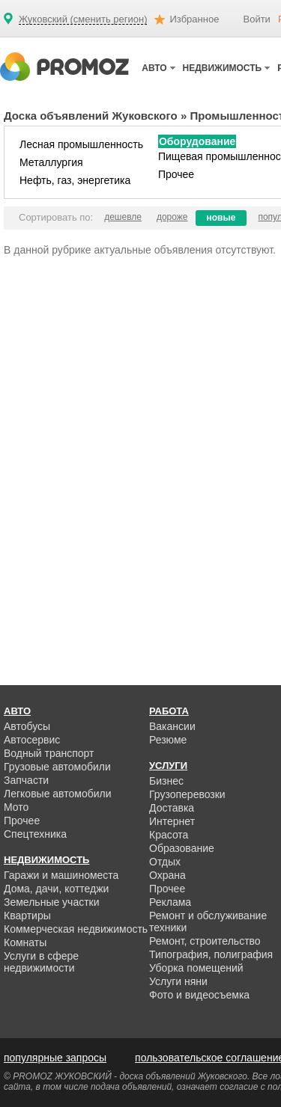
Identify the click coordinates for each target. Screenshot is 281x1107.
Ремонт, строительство (205, 941)
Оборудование (197, 141)
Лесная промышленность (81, 144)
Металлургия (51, 162)
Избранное (194, 19)
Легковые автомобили (58, 794)
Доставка (171, 808)
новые (221, 217)
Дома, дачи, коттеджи (56, 889)
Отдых (165, 862)
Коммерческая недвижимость (76, 929)
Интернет (172, 821)
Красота (168, 835)
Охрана (167, 875)
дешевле (123, 217)
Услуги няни (178, 981)
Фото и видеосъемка (199, 995)
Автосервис (32, 740)
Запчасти (26, 780)
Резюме (168, 740)
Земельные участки (52, 902)
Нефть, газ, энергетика (74, 180)
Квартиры (27, 916)
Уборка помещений (196, 968)
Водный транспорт (49, 753)
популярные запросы (55, 1058)
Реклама (170, 902)
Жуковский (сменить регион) (83, 19)
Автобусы (27, 726)
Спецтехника (35, 834)
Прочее (176, 174)
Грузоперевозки (187, 794)
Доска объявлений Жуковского (91, 115)
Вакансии (172, 726)
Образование (181, 848)
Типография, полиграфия (211, 954)
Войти (256, 19)
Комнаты (25, 942)
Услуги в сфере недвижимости (41, 962)
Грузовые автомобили (57, 767)
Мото (16, 807)
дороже (172, 217)
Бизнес (166, 781)
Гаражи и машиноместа (61, 875)
